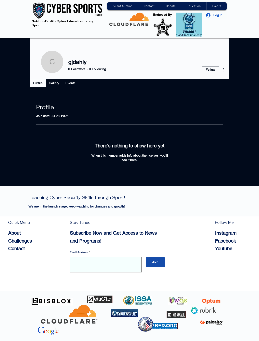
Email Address (79, 252)
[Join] (155, 262)
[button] (149, 6)
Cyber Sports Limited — (76, 194)
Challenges (20, 241)
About (14, 233)
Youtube (223, 248)
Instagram (225, 233)
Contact (16, 248)
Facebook (225, 241)
